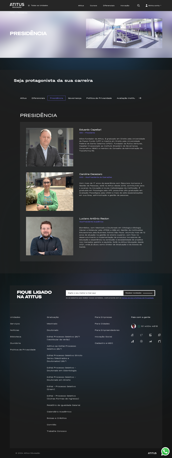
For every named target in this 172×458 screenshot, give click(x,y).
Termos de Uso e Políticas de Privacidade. (138, 298)
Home (12, 13)
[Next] (140, 98)
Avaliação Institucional (129, 98)
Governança (74, 98)
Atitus (23, 98)
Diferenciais (38, 98)
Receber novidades (139, 293)
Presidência (22, 13)
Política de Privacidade (99, 98)
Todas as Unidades (38, 5)
